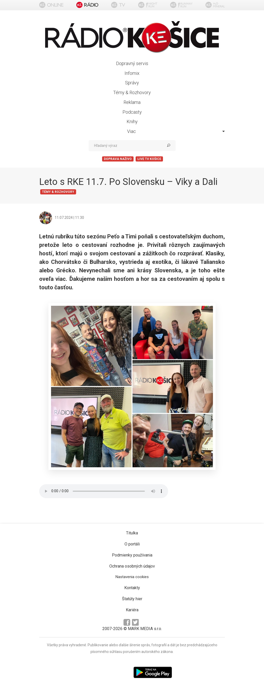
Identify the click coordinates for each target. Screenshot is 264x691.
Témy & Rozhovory (132, 92)
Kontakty (132, 587)
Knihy (132, 121)
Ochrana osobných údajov (132, 566)
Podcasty (132, 112)
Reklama (132, 102)
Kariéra (132, 609)
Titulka (132, 533)
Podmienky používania (132, 555)
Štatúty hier (132, 598)
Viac (176, 131)
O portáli (132, 544)
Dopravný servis (132, 63)
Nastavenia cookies (132, 577)
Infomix (132, 73)
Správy (132, 82)
